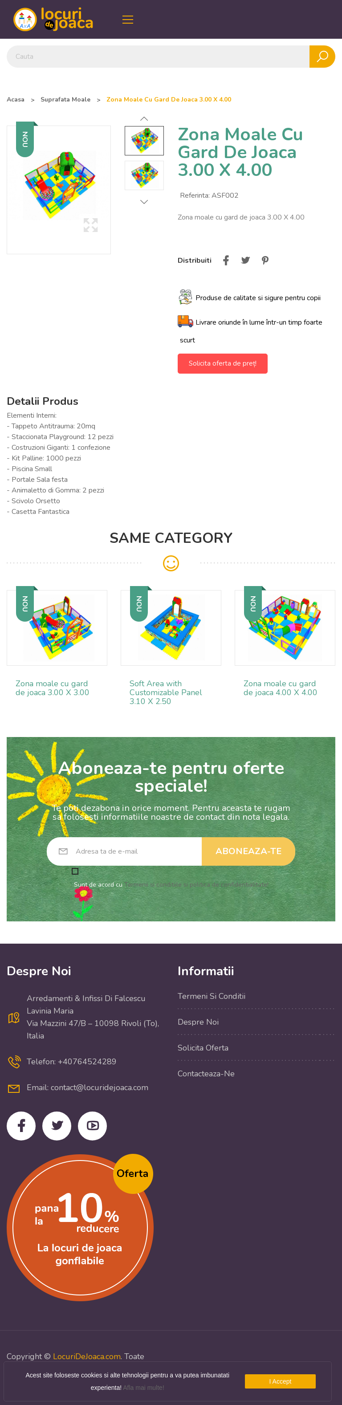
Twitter (56, 1126)
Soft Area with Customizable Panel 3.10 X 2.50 (166, 692)
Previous (144, 118)
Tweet (245, 260)
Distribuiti (226, 260)
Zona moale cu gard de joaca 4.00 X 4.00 (281, 688)
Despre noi (198, 1022)
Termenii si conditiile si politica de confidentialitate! (196, 884)
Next (144, 201)
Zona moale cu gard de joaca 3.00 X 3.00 (53, 688)
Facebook (21, 1126)
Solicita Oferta (203, 1048)
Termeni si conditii (211, 996)
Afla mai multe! (143, 1387)
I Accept (280, 1381)
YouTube (92, 1126)
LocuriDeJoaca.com (87, 1356)
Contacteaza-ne (206, 1073)
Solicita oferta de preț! (222, 363)
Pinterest (265, 260)
